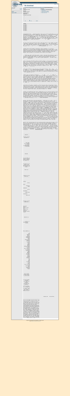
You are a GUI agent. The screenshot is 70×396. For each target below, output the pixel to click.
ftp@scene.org (33, 394)
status (40, 394)
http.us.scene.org (44, 12)
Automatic (43, 9)
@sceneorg (37, 394)
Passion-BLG (43, 7)
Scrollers (34, 7)
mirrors (28, 7)
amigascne (31, 7)
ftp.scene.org (43, 10)
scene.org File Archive (17, 4)
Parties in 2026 (14, 12)
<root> (26, 7)
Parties (13, 11)
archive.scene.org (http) (45, 11)
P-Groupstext (38, 7)
